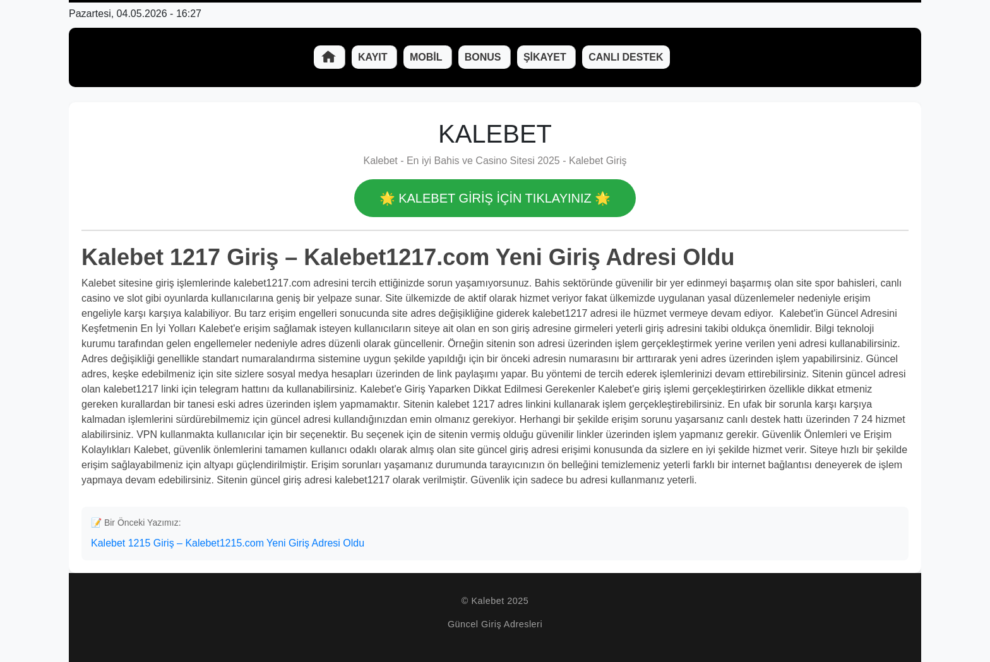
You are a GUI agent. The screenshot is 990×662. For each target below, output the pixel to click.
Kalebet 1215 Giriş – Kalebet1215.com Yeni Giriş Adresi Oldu (227, 543)
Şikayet (546, 57)
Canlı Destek (625, 57)
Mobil (427, 57)
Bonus (484, 57)
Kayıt (374, 57)
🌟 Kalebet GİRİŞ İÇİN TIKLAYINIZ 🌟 (495, 198)
